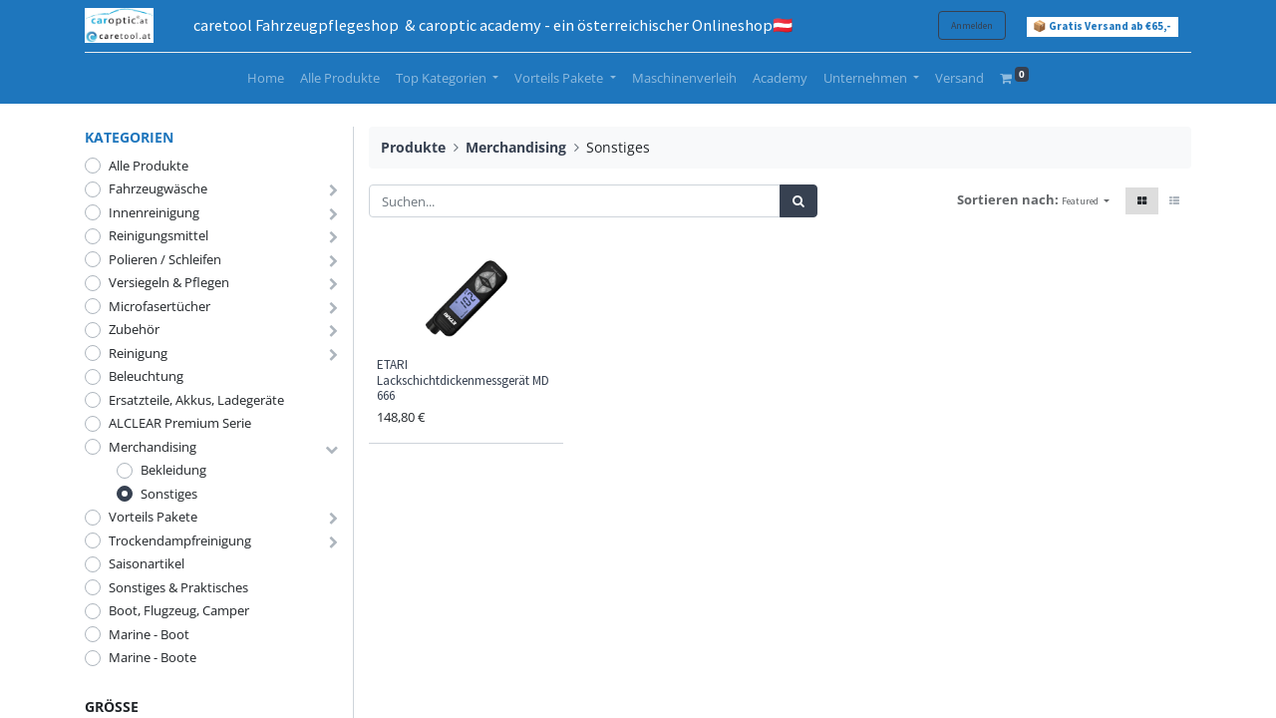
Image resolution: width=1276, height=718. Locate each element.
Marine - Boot (149, 634)
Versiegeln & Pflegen (169, 282)
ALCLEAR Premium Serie (180, 423)
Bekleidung (173, 470)
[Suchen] (798, 201)
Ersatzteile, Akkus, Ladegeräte (196, 400)
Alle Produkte (148, 166)
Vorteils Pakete (153, 517)
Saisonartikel (146, 563)
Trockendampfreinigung (180, 540)
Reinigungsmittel (158, 235)
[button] (1086, 200)
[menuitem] (265, 79)
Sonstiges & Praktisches (178, 587)
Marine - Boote (152, 657)
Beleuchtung (146, 376)
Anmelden (972, 25)
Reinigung (138, 353)
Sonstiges (169, 494)
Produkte (413, 147)
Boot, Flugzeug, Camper (179, 610)
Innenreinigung (154, 212)
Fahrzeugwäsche (158, 188)
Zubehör (134, 329)
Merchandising (152, 447)
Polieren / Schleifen (165, 259)
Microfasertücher (159, 306)
